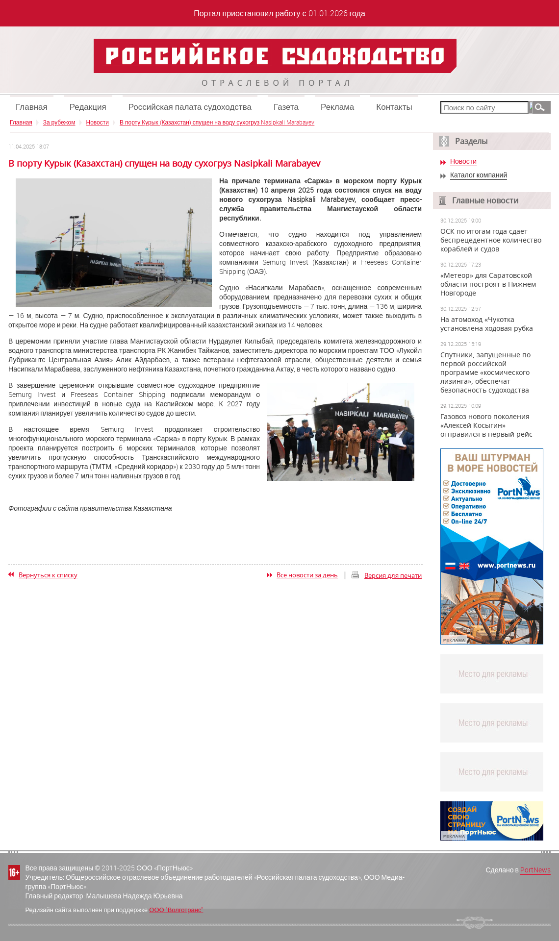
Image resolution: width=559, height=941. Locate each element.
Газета (286, 106)
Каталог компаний (478, 175)
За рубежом (59, 122)
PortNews (535, 869)
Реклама (337, 106)
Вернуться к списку (48, 574)
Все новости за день (307, 574)
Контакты (394, 106)
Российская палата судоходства (190, 106)
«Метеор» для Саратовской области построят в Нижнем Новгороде (488, 284)
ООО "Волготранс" (176, 909)
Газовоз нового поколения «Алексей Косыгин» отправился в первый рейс (486, 425)
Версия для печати (393, 575)
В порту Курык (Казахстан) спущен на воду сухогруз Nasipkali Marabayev (217, 122)
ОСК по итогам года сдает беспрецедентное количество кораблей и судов (490, 240)
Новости (97, 122)
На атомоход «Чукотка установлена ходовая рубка (486, 324)
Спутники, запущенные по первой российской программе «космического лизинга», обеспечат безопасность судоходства (485, 372)
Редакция (88, 106)
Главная (32, 106)
